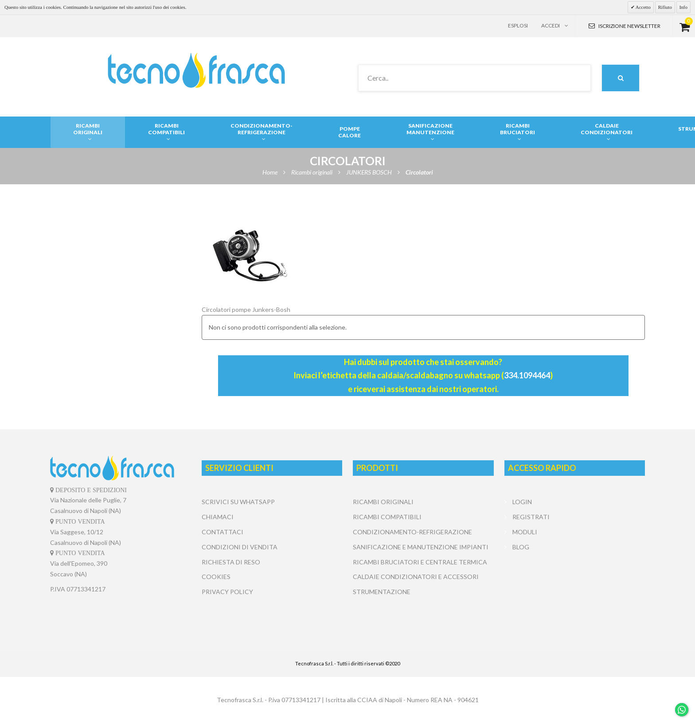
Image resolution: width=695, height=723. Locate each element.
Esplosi (518, 25)
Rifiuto (665, 7)
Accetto (643, 7)
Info (683, 7)
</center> (574, 588)
